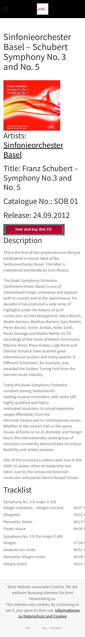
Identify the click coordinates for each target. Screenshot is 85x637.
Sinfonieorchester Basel (33, 149)
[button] (5, 9)
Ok (28, 628)
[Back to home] (42, 9)
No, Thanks (52, 628)
